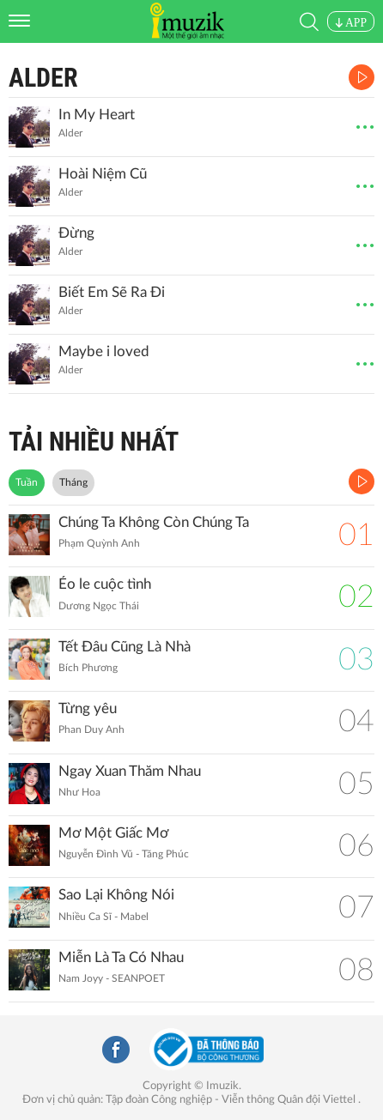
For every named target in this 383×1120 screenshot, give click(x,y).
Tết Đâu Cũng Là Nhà (124, 646)
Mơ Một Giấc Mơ (113, 833)
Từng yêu (87, 708)
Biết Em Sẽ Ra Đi (111, 292)
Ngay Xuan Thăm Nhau (129, 771)
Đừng (76, 233)
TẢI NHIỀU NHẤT (94, 442)
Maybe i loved (103, 351)
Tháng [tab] (73, 482)
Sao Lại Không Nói (116, 894)
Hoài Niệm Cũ (102, 173)
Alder (43, 78)
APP (351, 22)
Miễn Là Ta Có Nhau (121, 957)
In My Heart (96, 114)
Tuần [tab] (26, 482)
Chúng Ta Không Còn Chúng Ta (153, 522)
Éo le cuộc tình (104, 584)
